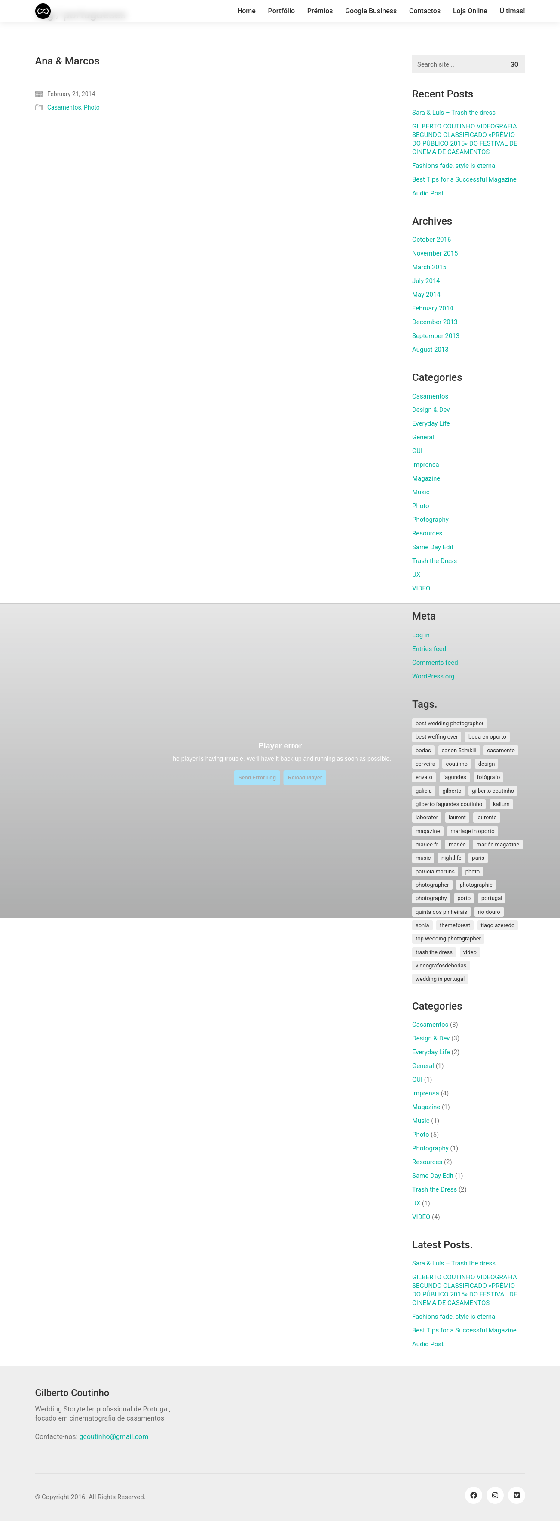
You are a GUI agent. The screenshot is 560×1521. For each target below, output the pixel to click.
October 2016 (431, 239)
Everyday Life (431, 423)
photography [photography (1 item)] (431, 898)
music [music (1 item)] (423, 858)
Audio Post (428, 193)
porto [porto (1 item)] (464, 898)
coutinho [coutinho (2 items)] (457, 763)
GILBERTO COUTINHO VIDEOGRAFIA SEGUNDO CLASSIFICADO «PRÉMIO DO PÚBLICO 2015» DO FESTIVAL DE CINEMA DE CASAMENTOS (464, 139)
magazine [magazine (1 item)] (428, 831)
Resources (427, 533)
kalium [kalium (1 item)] (501, 804)
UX (416, 574)
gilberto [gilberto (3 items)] (451, 791)
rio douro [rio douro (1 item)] (489, 912)
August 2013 (430, 349)
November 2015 (435, 253)
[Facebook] (473, 1495)
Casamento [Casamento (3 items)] (501, 750)
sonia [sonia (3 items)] (422, 925)
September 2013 (435, 336)
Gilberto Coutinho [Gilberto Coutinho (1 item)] (493, 791)
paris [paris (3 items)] (478, 858)
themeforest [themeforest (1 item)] (455, 925)
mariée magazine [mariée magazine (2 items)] (497, 844)
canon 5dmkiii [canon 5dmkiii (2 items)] (459, 750)
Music (421, 492)
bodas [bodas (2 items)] (423, 750)
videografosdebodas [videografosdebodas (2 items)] (441, 965)
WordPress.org (433, 676)
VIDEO (421, 588)
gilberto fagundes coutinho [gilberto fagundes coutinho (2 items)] (449, 804)
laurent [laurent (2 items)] (457, 817)
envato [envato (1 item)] (424, 777)
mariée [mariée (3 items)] (457, 844)
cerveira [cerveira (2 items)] (425, 763)
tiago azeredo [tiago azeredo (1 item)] (498, 925)
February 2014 (432, 308)
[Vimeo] (516, 1495)
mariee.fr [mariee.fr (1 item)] (427, 844)
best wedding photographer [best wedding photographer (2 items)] (449, 723)
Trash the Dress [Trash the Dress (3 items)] (434, 952)
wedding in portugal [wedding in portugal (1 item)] (440, 979)
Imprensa (425, 464)
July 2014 (426, 281)
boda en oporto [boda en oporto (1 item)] (487, 736)
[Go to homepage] (43, 11)
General (423, 437)
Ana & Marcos (67, 61)
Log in (421, 635)
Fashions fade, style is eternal (454, 166)
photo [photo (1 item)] (472, 871)
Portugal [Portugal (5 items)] (491, 898)
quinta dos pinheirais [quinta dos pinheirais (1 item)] (441, 912)
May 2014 (426, 294)
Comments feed (435, 662)
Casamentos (64, 107)
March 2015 (429, 267)
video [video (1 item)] (470, 952)
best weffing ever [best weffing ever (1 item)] (437, 736)
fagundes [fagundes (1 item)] (454, 777)
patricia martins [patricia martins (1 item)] (435, 871)
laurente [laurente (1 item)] (487, 817)
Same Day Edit (432, 547)
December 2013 (435, 322)
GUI (417, 451)
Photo (92, 107)
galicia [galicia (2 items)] (424, 791)
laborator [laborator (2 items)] (427, 817)
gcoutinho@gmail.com (113, 1437)
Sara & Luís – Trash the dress (454, 112)
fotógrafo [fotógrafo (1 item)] (488, 777)
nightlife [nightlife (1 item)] (451, 858)
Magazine (426, 478)
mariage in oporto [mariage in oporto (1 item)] (472, 831)
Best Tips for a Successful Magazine (464, 179)
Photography (430, 519)
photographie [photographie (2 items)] (475, 885)
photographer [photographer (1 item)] (432, 885)
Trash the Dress (434, 561)
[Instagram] (495, 1495)
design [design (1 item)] (486, 763)
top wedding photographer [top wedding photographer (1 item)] (448, 938)
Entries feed (429, 649)
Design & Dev (431, 410)
